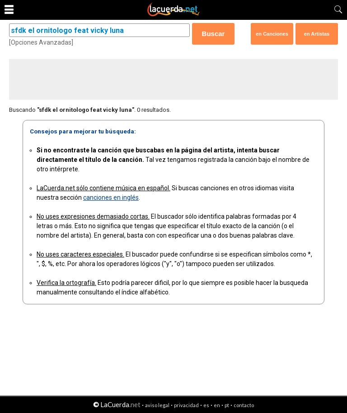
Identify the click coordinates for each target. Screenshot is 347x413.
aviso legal (157, 405)
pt (227, 405)
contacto (244, 405)
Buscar (213, 33)
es (206, 405)
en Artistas (316, 34)
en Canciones (272, 34)
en (217, 405)
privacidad (186, 405)
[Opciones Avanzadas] (41, 42)
